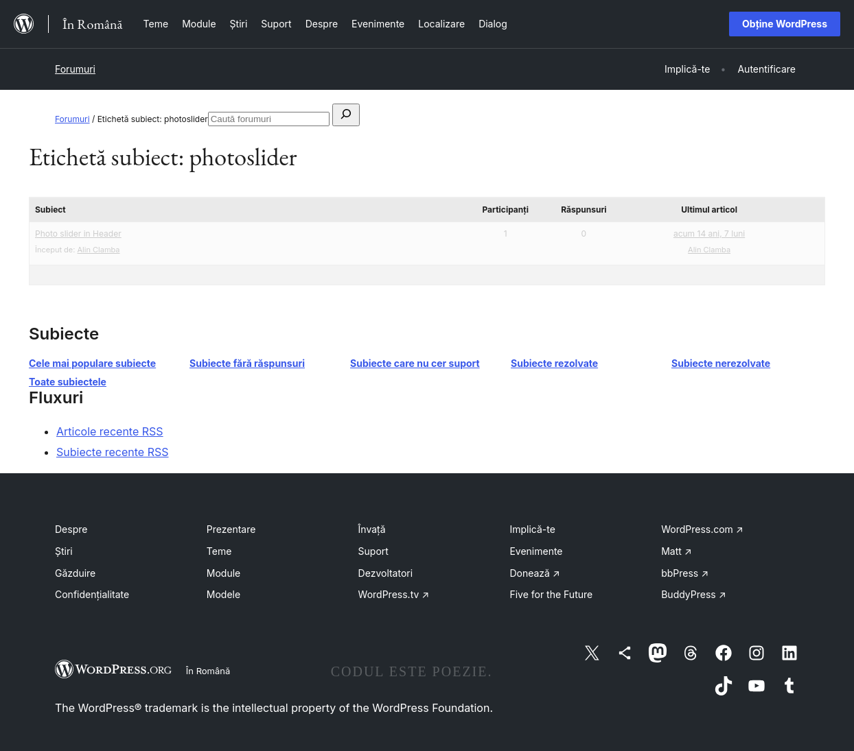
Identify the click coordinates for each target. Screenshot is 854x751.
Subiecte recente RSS (112, 452)
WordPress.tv (394, 594)
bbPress (684, 573)
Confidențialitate (92, 594)
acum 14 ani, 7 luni (709, 233)
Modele (223, 594)
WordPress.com (702, 529)
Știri (64, 551)
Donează (534, 573)
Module (223, 573)
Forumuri (75, 69)
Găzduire (75, 573)
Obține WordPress (784, 23)
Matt (676, 551)
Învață (372, 529)
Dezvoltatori (385, 573)
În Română (208, 670)
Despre (71, 529)
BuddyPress (693, 594)
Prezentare (231, 529)
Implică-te (532, 529)
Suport (373, 551)
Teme (219, 551)
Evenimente (535, 551)
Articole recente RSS (109, 431)
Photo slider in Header (78, 233)
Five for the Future (550, 594)
